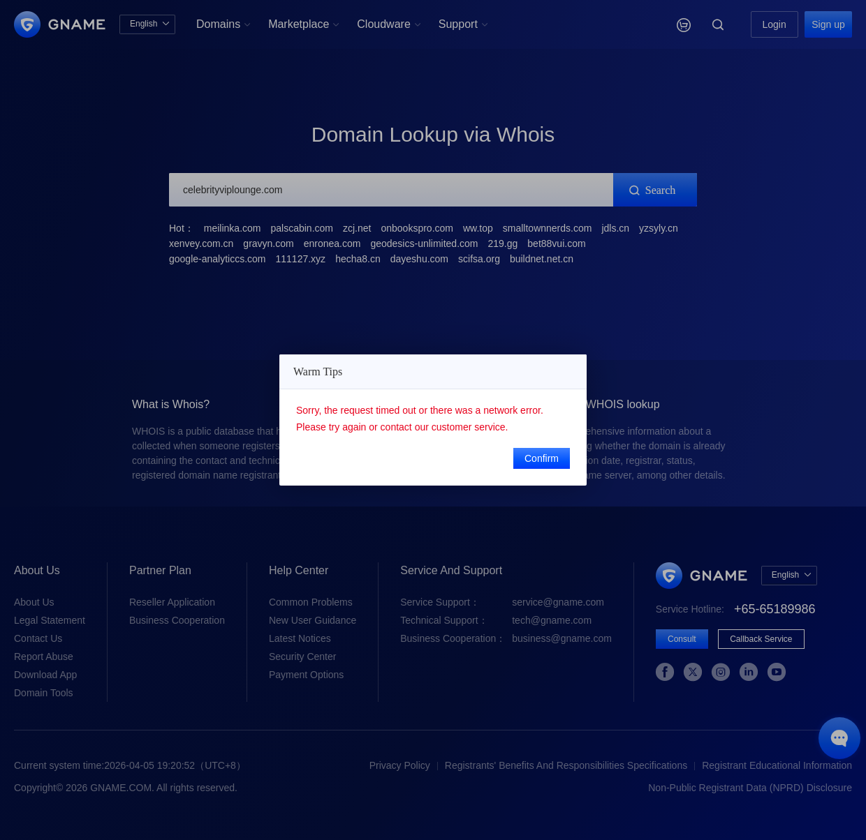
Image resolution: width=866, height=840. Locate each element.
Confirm (541, 458)
